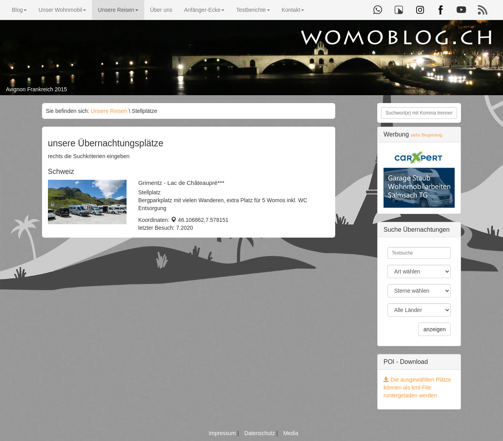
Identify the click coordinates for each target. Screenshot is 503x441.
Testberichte (253, 10)
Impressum (223, 433)
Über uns (161, 10)
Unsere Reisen (118, 10)
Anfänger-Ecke (204, 10)
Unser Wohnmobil (62, 10)
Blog (19, 10)
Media (290, 433)
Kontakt (293, 10)
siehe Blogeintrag (426, 135)
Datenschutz (260, 433)
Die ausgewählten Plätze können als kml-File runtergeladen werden (417, 387)
